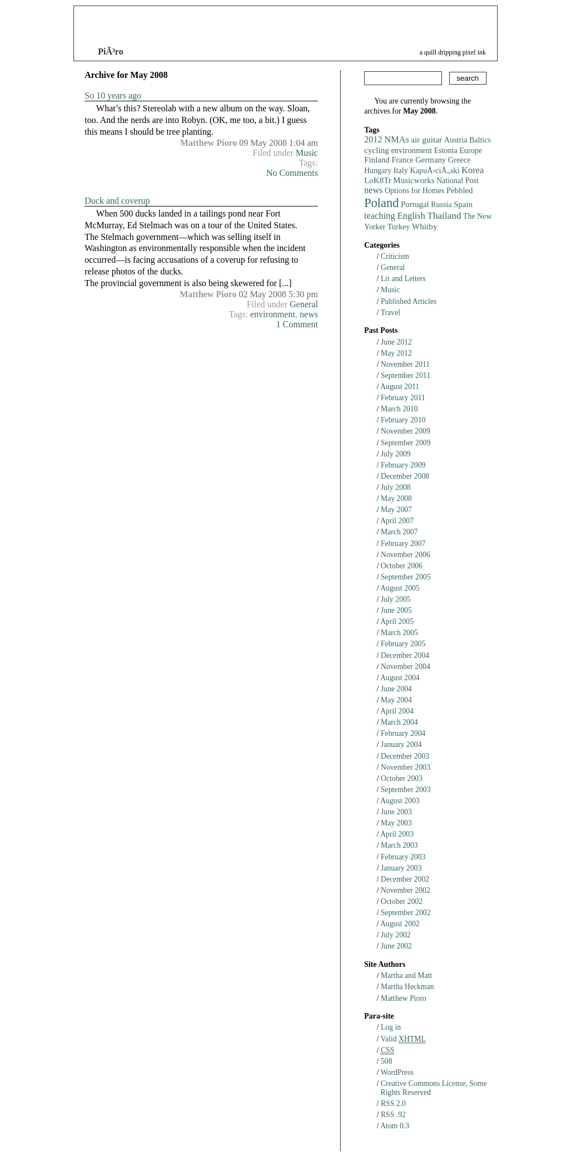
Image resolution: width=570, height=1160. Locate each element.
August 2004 (400, 678)
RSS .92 (393, 1114)
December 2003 (405, 756)
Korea (472, 170)
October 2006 (401, 566)
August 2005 (400, 588)
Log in (391, 1027)
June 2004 (396, 689)
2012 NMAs (386, 140)
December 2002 (405, 879)
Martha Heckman (407, 986)
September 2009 (406, 443)
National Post (457, 180)
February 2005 (403, 644)
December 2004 (405, 655)
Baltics (480, 140)
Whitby (425, 226)
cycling (376, 150)
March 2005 (399, 632)
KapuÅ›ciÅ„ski (435, 170)
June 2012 (396, 342)
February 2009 (403, 465)
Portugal (415, 204)
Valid (403, 1039)
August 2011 (399, 386)
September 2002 (406, 912)
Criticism (395, 256)
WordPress (397, 1072)
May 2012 (396, 353)
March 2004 (399, 722)
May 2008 (396, 498)
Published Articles (408, 301)
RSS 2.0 (393, 1103)
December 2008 (405, 476)
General (304, 304)
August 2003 (400, 801)
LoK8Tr (377, 180)
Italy (401, 170)
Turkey (398, 226)
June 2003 (396, 812)
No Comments (292, 173)
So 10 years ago (113, 95)
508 (386, 1061)
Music (307, 153)
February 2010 (403, 420)
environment (272, 314)
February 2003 (403, 857)
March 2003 (399, 845)
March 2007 (399, 532)
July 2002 (396, 935)
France (403, 159)
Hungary (377, 170)
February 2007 (403, 543)
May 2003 (396, 823)
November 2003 (405, 767)
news (308, 314)
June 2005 (396, 610)
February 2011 (403, 398)
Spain (463, 204)
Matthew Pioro (403, 998)
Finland (377, 159)
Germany (430, 159)
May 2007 (396, 509)
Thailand (444, 215)
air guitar (426, 139)
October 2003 (401, 778)
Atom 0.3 (394, 1126)
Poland (381, 203)
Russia (441, 204)
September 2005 (406, 577)
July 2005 (396, 599)
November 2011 (405, 364)
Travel (390, 312)
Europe (470, 150)
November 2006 (405, 554)
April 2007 (397, 521)
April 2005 (397, 621)
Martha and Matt (406, 975)
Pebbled (459, 190)
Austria (456, 139)
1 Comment (297, 324)
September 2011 (405, 375)
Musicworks (413, 180)
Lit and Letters (403, 278)
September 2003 (406, 789)
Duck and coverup (117, 200)
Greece (459, 159)
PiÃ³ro (110, 51)
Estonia (446, 150)
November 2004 (405, 666)
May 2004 (396, 700)
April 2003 (397, 834)
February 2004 (403, 733)
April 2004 (397, 711)
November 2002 (405, 890)
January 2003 (401, 868)
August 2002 (400, 924)
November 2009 (405, 431)
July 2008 (396, 487)
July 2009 (396, 454)
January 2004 (401, 744)
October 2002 (401, 901)
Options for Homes (414, 190)
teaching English (394, 215)
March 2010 (399, 409)
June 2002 (396, 946)
